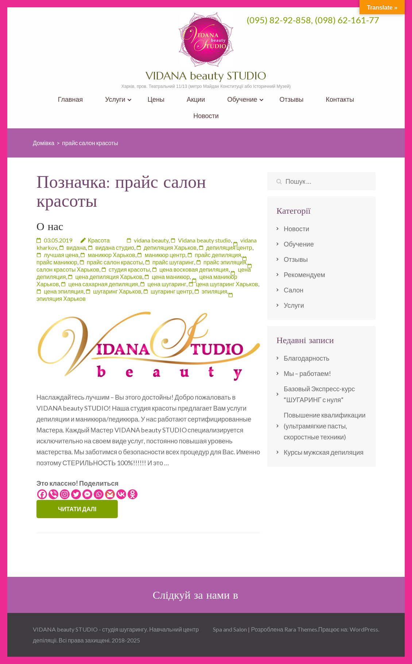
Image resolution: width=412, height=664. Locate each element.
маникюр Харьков (111, 254)
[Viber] (53, 494)
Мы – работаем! (307, 373)
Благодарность (306, 358)
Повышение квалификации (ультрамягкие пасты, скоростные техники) (324, 426)
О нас (49, 226)
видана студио (114, 247)
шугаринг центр (171, 291)
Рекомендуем (304, 275)
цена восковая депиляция (193, 269)
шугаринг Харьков (117, 291)
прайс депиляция (218, 254)
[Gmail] (110, 494)
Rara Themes (300, 629)
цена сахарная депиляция (103, 283)
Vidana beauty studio (204, 240)
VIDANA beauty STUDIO (206, 75)
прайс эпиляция (224, 262)
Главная (70, 99)
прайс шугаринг (173, 262)
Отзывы (292, 99)
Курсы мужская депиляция (324, 452)
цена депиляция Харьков (109, 276)
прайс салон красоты (115, 262)
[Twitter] (76, 494)
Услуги (115, 99)
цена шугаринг (167, 283)
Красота (99, 240)
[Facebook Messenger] (87, 494)
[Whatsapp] (99, 494)
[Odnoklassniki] (132, 494)
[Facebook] (42, 494)
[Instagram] (65, 494)
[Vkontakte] (121, 494)
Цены (156, 99)
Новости (206, 116)
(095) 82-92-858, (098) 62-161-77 (312, 20)
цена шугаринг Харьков (227, 283)
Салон (293, 290)
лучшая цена (61, 254)
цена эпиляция (63, 291)
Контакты (340, 99)
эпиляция (215, 291)
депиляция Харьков (170, 247)
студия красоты (129, 269)
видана (76, 247)
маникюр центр (165, 254)
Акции (196, 99)
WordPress (364, 629)
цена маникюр (171, 276)
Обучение (242, 99)
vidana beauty (151, 240)
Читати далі (77, 508)
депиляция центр (229, 247)
